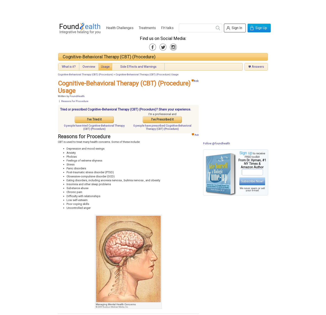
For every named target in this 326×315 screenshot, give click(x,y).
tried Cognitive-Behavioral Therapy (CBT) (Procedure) (94, 127)
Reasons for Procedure (74, 101)
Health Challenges (120, 28)
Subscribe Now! (252, 181)
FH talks (167, 28)
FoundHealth (77, 96)
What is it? (69, 66)
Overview (89, 66)
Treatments (147, 28)
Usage (105, 66)
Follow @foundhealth (216, 143)
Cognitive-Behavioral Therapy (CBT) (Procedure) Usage (147, 74)
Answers (258, 66)
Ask (195, 80)
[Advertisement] (163, 10)
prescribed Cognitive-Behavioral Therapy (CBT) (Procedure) (162, 127)
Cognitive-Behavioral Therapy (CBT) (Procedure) (109, 56)
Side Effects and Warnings (138, 66)
